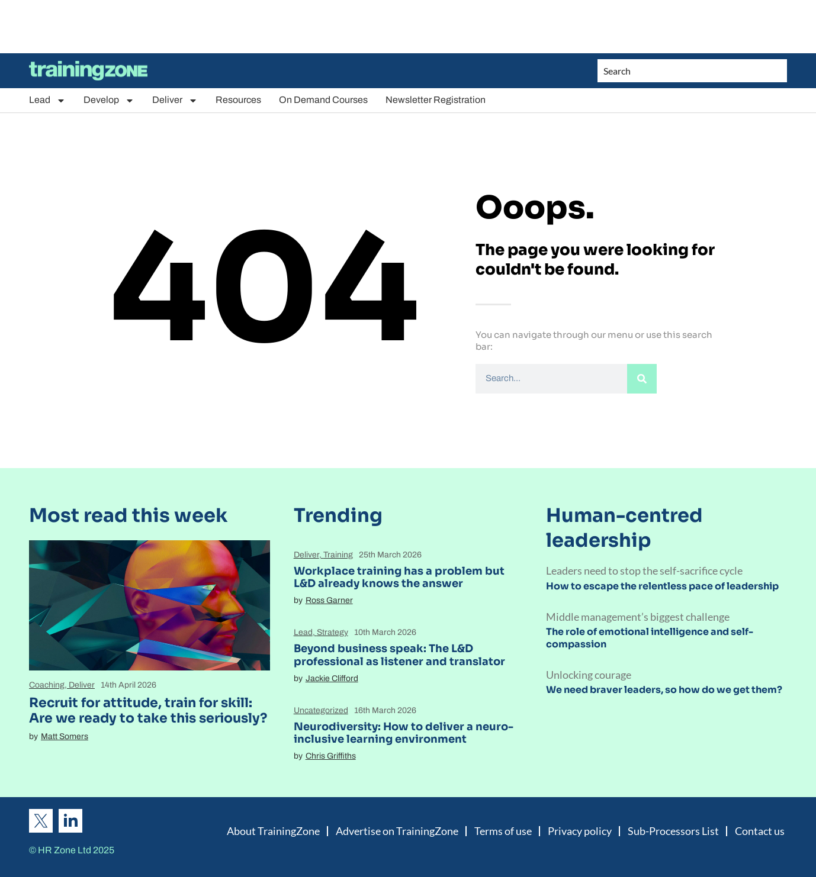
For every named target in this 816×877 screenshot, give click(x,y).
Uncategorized (321, 710)
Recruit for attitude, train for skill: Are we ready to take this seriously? (148, 710)
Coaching (47, 685)
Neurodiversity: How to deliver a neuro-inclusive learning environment (403, 733)
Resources (238, 100)
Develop (108, 100)
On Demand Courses (323, 100)
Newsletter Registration (435, 100)
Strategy (332, 632)
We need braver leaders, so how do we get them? (664, 689)
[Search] (642, 379)
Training (338, 554)
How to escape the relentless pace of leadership (662, 586)
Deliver (175, 100)
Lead (47, 100)
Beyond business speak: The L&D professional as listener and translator (399, 655)
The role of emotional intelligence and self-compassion (649, 637)
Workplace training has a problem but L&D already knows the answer (399, 578)
